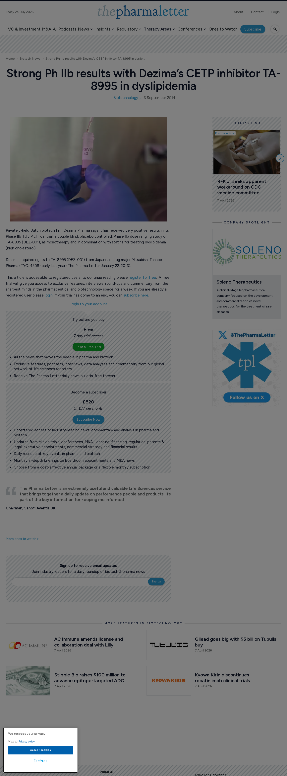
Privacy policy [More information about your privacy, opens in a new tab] (27, 741)
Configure (40, 760)
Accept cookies (40, 749)
